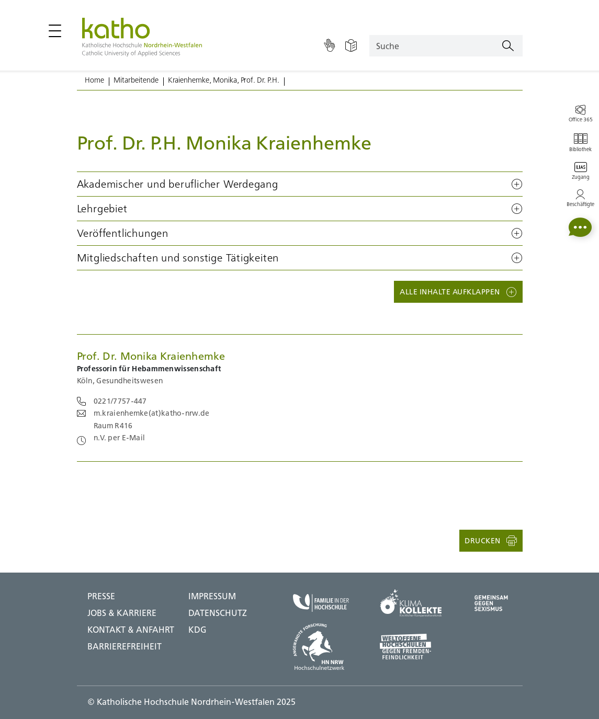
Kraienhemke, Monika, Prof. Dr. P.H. (223, 80)
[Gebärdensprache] (329, 46)
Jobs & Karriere (121, 613)
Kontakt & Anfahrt (130, 629)
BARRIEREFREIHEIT (124, 646)
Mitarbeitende (136, 80)
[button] (300, 184)
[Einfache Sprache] (351, 46)
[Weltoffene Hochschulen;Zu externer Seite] (411, 646)
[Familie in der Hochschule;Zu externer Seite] (321, 603)
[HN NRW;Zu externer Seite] (321, 646)
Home (94, 80)
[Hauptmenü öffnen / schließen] (55, 31)
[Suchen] (508, 46)
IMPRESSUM (212, 596)
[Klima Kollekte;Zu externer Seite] (411, 603)
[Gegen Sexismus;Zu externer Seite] (491, 603)
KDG (197, 629)
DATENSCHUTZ (217, 613)
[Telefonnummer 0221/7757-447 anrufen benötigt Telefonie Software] (112, 401)
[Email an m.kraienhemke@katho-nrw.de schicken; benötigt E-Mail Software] (143, 413)
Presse (101, 596)
